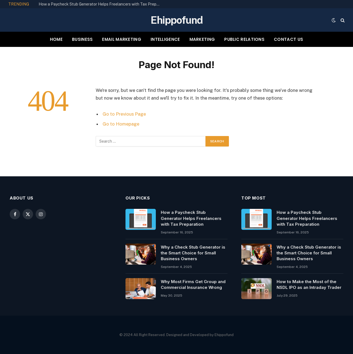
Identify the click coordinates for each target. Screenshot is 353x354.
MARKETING (202, 39)
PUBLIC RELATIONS (244, 39)
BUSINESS (82, 39)
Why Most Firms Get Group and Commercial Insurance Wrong (193, 284)
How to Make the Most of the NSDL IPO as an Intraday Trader (309, 284)
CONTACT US (288, 39)
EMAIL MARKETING (121, 39)
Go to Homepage (121, 124)
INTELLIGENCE (165, 39)
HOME (56, 39)
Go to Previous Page (124, 114)
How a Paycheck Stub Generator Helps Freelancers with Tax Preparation (101, 4)
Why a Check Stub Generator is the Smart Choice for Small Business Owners (193, 253)
